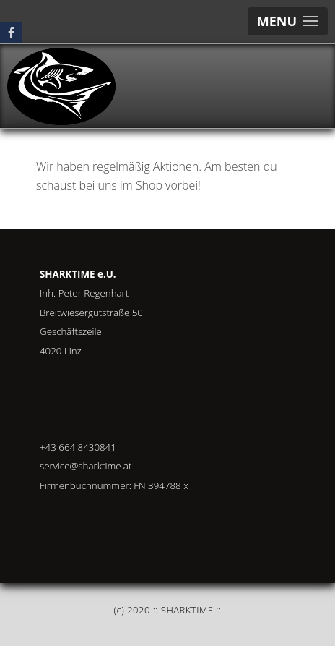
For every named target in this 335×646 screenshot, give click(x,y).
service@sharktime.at (85, 465)
